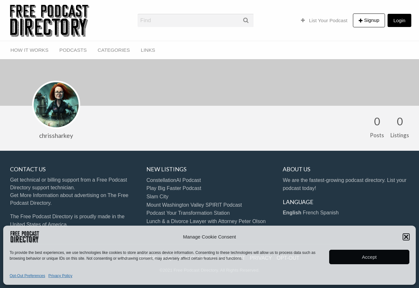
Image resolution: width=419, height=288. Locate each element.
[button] (406, 237)
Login (399, 20)
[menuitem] (324, 20)
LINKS (148, 50)
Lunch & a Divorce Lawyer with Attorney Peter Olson (206, 221)
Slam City (157, 196)
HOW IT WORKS (30, 50)
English (292, 212)
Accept (369, 257)
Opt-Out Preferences (27, 276)
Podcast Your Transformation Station (188, 213)
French (311, 212)
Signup (372, 20)
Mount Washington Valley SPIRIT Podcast (194, 205)
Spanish (329, 212)
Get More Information (34, 195)
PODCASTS (73, 50)
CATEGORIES (114, 50)
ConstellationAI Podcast (173, 180)
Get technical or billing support (44, 180)
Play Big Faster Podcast (173, 188)
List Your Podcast (324, 20)
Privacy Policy (60, 276)
